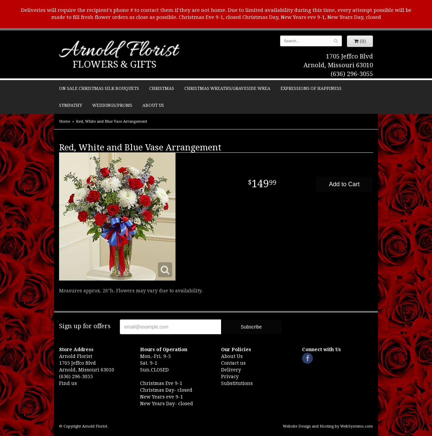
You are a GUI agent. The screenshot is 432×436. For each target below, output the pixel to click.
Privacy (230, 376)
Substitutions (237, 383)
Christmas (161, 88)
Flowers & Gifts (114, 64)
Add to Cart (344, 184)
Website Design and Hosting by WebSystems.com (328, 426)
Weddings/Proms (112, 105)
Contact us (233, 363)
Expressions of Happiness (311, 88)
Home (64, 121)
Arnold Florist (118, 51)
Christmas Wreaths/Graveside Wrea (227, 88)
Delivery (231, 369)
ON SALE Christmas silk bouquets (99, 88)
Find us (68, 383)
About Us (153, 105)
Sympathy (70, 105)
